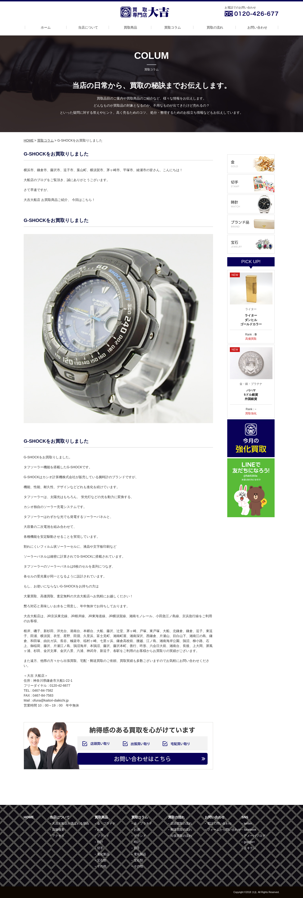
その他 (101, 866)
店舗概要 (58, 829)
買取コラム (172, 27)
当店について (88, 27)
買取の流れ (215, 27)
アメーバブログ (254, 835)
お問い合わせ (257, 27)
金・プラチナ (106, 823)
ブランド (103, 835)
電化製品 (103, 854)
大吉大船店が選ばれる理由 (70, 823)
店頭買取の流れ (181, 823)
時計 (100, 842)
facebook (250, 829)
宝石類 (101, 860)
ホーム (46, 27)
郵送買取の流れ (181, 829)
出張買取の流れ (181, 835)
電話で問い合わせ (219, 823)
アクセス (58, 835)
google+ (249, 842)
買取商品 (130, 27)
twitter (248, 823)
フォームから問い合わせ (224, 829)
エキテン (250, 848)
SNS (244, 817)
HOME (29, 140)
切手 (100, 848)
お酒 (100, 829)
